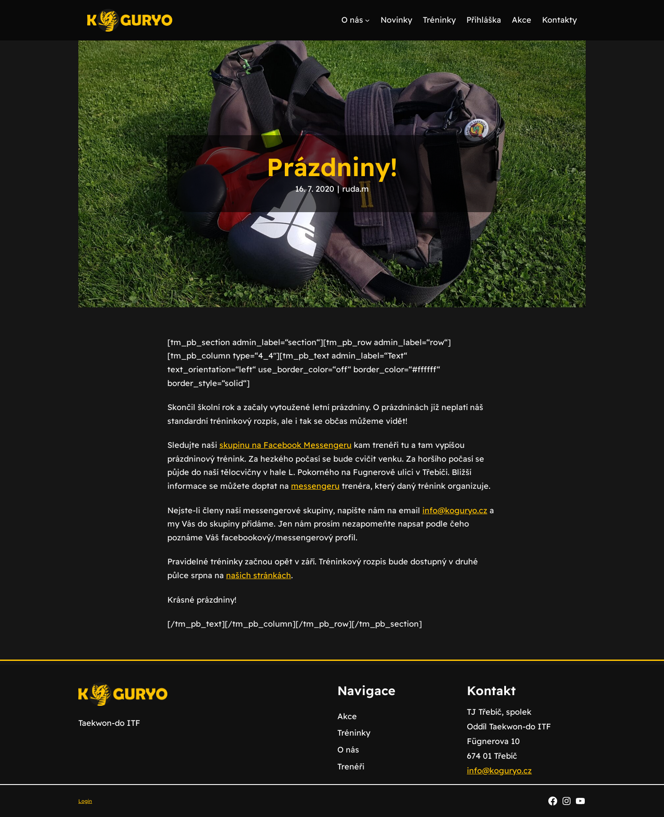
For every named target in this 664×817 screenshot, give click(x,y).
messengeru (315, 486)
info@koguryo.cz (454, 510)
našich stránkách (258, 575)
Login (85, 801)
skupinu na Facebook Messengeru (285, 445)
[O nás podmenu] (367, 20)
